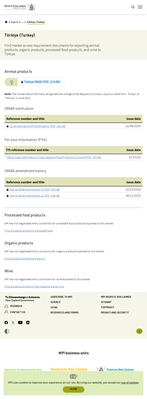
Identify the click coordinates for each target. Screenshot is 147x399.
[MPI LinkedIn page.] (28, 323)
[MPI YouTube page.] (20, 323)
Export (14, 22)
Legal (54, 307)
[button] (6, 332)
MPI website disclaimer (116, 297)
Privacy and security (115, 313)
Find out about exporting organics (24, 258)
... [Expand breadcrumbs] (22, 22)
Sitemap (106, 302)
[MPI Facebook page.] (6, 323)
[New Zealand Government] (27, 299)
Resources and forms (64, 313)
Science (56, 302)
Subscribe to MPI (61, 297)
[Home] (6, 22)
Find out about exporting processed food (28, 230)
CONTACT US (17, 312)
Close (73, 389)
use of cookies (130, 383)
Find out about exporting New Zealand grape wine (34, 286)
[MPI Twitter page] (13, 323)
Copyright (107, 307)
